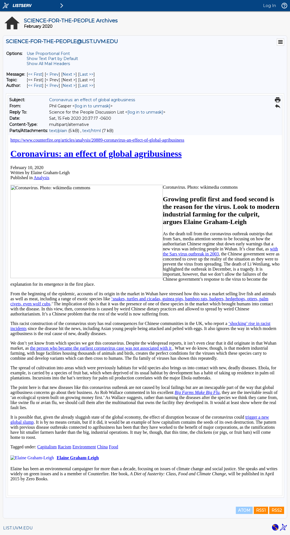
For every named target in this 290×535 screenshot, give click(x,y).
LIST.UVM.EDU (18, 528)
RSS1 (261, 510)
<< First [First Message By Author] (35, 85)
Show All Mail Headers (48, 63)
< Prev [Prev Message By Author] (52, 85)
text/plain (58, 130)
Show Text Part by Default (52, 58)
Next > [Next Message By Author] (69, 85)
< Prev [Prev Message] (52, 74)
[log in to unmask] (92, 106)
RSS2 (276, 510)
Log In (269, 5)
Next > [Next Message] (69, 74)
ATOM (244, 510)
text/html (91, 130)
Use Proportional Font (48, 53)
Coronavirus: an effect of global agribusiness (92, 99)
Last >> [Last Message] (86, 74)
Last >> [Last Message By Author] (86, 85)
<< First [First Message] (35, 74)
